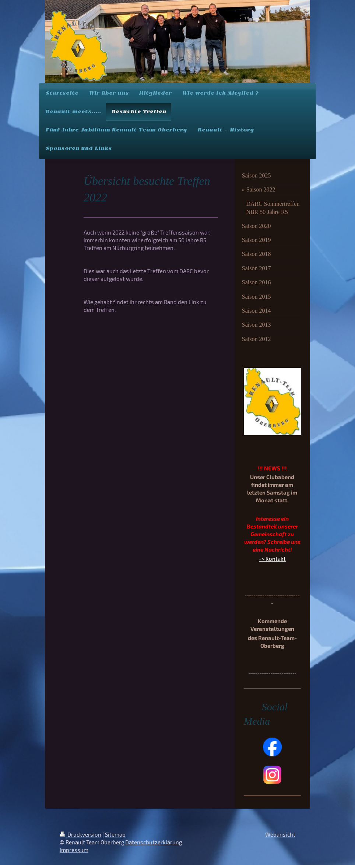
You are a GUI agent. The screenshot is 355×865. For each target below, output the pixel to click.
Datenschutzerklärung (153, 842)
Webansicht (280, 834)
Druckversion (81, 834)
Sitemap (115, 834)
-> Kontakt (272, 558)
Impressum (74, 850)
